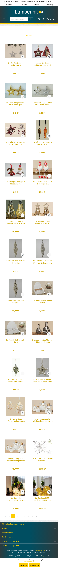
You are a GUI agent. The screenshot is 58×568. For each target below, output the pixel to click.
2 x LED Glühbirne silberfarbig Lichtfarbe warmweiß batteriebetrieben (16, 222)
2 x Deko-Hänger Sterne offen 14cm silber (42, 104)
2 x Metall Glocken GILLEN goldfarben (42, 222)
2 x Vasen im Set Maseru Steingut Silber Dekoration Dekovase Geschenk (42, 341)
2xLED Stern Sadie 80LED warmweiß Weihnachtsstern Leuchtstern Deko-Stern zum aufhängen (42, 459)
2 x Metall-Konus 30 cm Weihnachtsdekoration (42, 262)
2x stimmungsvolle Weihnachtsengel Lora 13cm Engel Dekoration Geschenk (42, 420)
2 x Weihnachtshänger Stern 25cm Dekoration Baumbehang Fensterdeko (42, 380)
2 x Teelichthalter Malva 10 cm (42, 301)
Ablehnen (23, 565)
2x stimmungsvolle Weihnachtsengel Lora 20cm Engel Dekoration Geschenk (15, 459)
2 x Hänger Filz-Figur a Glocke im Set (16, 183)
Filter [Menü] (29, 35)
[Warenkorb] (50, 19)
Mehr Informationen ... (29, 562)
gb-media (45, 556)
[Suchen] (30, 19)
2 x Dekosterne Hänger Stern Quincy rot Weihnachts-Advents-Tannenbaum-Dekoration (15, 143)
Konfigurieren (34, 565)
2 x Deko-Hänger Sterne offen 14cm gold (15, 104)
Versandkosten (41, 550)
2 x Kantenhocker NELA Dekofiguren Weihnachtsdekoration (42, 183)
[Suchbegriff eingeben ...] (19, 19)
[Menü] (4, 19)
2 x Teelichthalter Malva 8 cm (16, 341)
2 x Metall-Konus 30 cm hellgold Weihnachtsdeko (15, 262)
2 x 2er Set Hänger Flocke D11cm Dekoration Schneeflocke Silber (16, 64)
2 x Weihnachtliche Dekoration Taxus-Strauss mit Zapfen (16, 380)
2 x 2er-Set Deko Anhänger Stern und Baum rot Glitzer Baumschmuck (42, 64)
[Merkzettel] (39, 19)
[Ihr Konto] (43, 19)
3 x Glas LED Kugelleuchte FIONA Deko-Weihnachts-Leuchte (15, 499)
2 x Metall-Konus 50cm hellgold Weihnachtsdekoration (15, 301)
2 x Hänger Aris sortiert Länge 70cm (42, 143)
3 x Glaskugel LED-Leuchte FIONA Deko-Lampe (42, 499)
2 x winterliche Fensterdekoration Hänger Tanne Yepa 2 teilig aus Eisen (15, 420)
